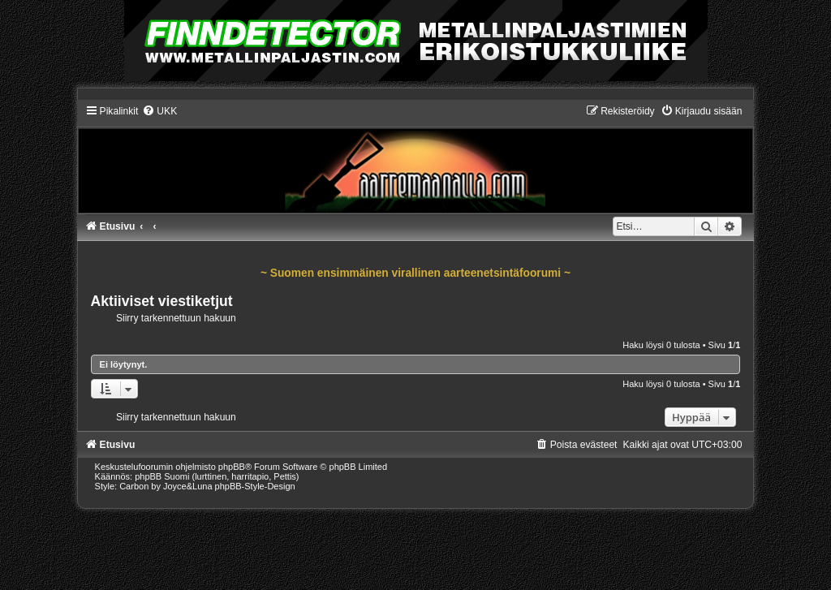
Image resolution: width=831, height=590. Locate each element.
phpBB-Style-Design (255, 486)
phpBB (231, 467)
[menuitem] (159, 111)
